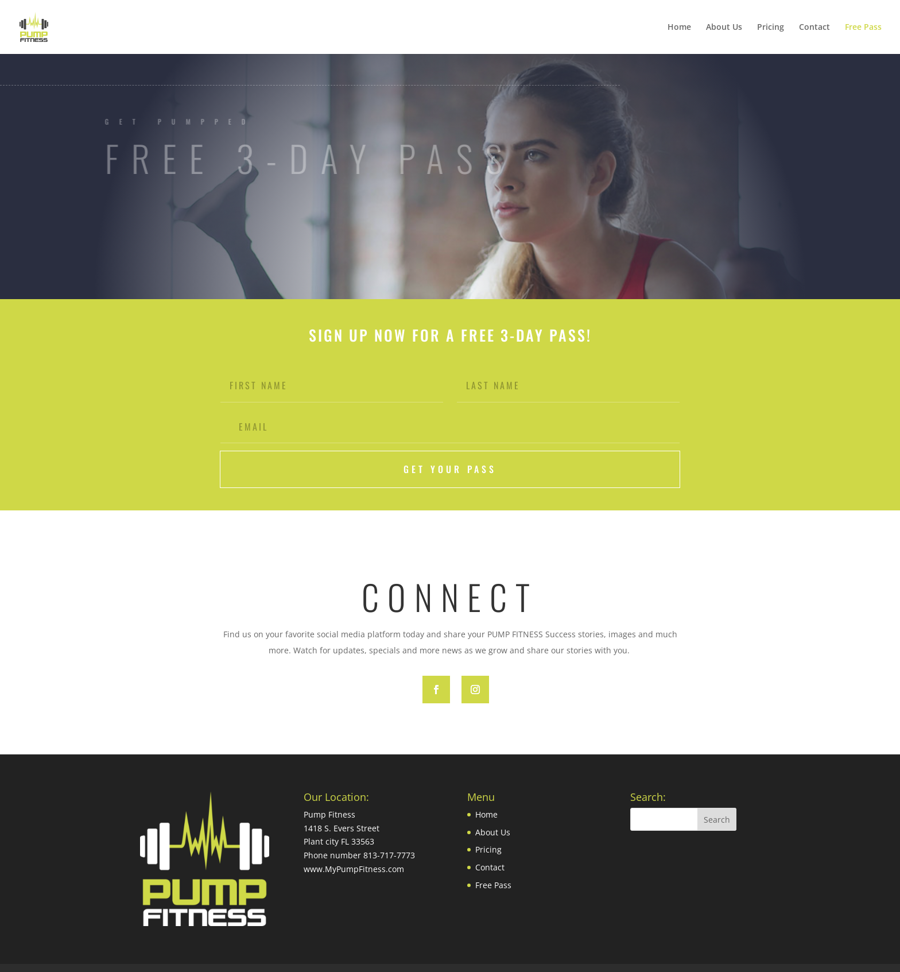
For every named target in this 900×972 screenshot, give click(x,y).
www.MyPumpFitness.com (354, 868)
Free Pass (863, 27)
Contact (814, 27)
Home (679, 27)
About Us (724, 27)
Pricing (770, 27)
